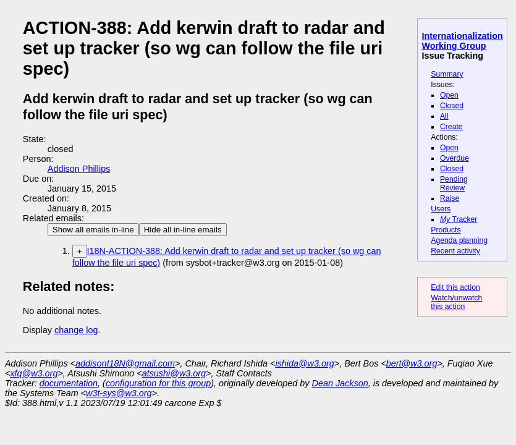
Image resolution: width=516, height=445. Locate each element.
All (444, 116)
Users (440, 209)
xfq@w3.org (33, 373)
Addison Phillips (79, 169)
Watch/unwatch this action (456, 302)
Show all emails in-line (93, 229)
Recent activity (455, 251)
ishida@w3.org (304, 363)
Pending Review (454, 183)
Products (445, 230)
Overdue (454, 158)
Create (451, 126)
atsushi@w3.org (174, 373)
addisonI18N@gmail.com (125, 363)
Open (449, 95)
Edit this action (455, 287)
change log (76, 330)
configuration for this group (158, 383)
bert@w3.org (412, 363)
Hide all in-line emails (183, 229)
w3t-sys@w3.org (119, 393)
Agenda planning (459, 240)
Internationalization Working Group (462, 41)
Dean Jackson (340, 383)
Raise (449, 198)
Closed (451, 105)
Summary (447, 74)
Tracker (459, 219)
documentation (69, 383)
